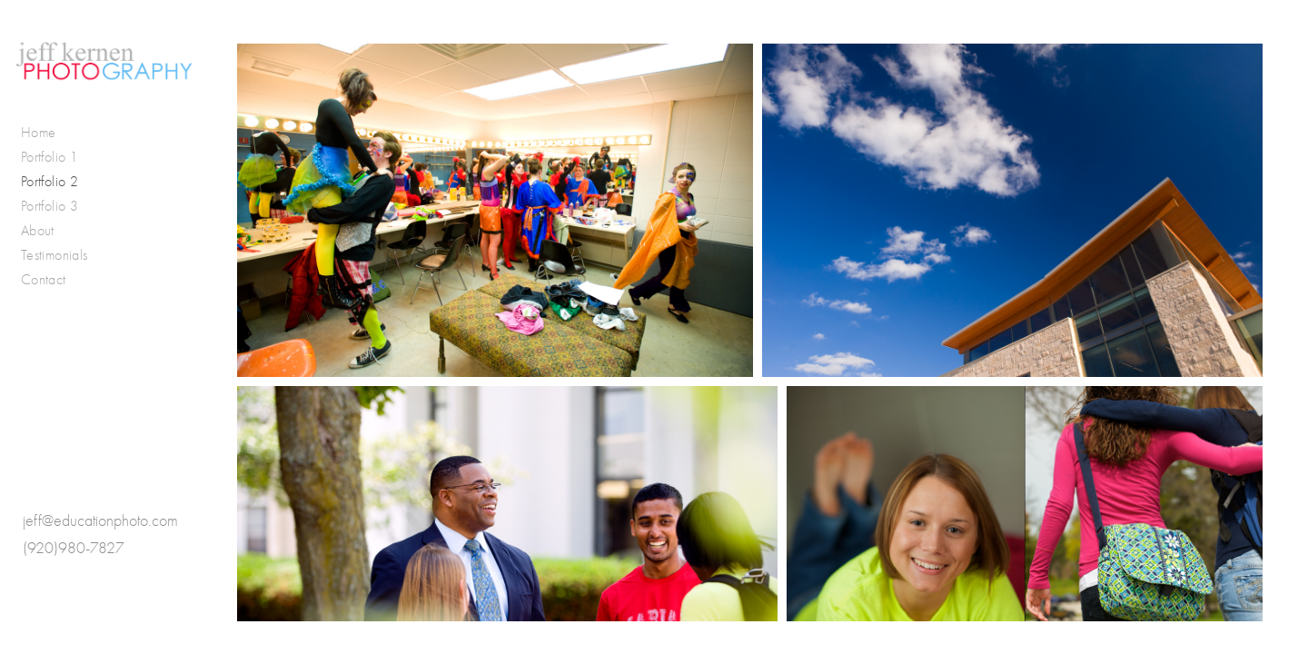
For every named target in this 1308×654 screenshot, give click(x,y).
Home (38, 132)
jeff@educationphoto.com (100, 520)
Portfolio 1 (49, 156)
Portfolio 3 (49, 205)
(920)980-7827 (73, 548)
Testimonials (54, 254)
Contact (43, 279)
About (37, 230)
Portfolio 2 (49, 181)
